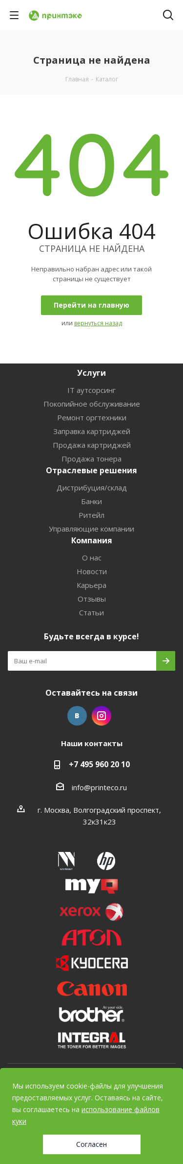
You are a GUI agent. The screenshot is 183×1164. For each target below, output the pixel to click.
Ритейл (91, 515)
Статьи (91, 612)
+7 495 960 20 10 (99, 764)
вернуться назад (98, 323)
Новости (92, 571)
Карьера (91, 585)
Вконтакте (77, 716)
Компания (91, 540)
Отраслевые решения (91, 470)
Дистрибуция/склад (92, 487)
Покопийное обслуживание (91, 404)
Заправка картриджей (91, 431)
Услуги (91, 372)
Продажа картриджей (92, 445)
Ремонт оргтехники (91, 417)
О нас (92, 557)
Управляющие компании (91, 529)
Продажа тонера (91, 458)
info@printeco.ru (99, 787)
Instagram (101, 716)
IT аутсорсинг (91, 390)
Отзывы (92, 599)
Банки (91, 501)
